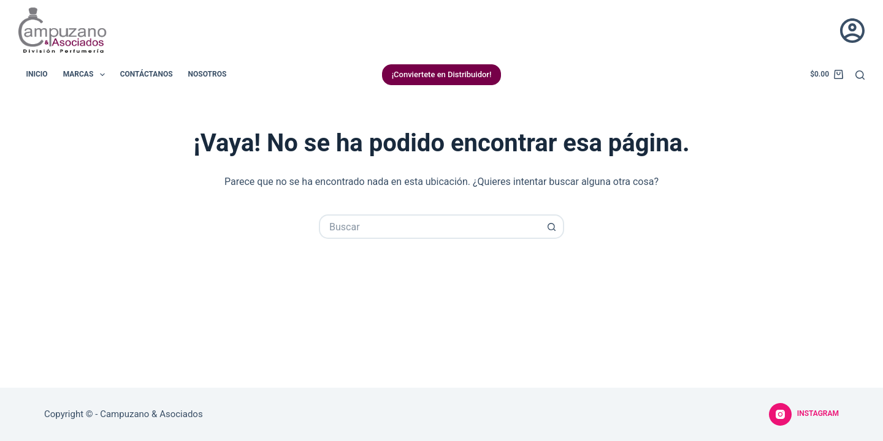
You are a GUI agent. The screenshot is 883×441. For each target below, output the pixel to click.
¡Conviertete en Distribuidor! (442, 74)
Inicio (37, 74)
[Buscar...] (429, 226)
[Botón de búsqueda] (552, 226)
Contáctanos (146, 74)
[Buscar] (860, 75)
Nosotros (207, 74)
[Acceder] (852, 30)
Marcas (86, 74)
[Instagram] (804, 414)
